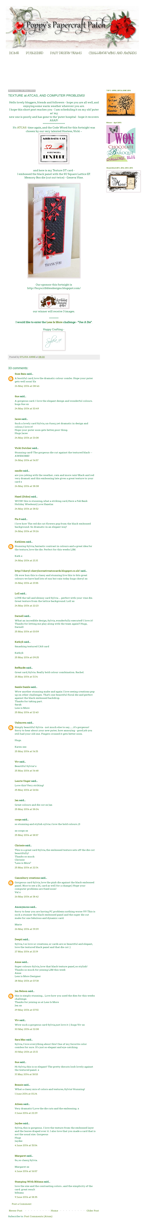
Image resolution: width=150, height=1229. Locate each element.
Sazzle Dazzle (22, 687)
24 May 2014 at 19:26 (27, 531)
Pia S (17, 519)
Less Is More (54, 322)
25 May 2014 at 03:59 (27, 631)
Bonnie (19, 1084)
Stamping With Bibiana (29, 1181)
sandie (18, 470)
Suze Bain (20, 373)
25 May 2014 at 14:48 (27, 770)
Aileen (19, 1104)
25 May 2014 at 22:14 (26, 867)
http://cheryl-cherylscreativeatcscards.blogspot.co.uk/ (47, 570)
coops (18, 819)
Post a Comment (21, 1204)
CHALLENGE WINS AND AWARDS (113, 53)
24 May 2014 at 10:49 (27, 408)
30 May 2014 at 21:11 (26, 1051)
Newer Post (15, 1210)
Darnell (19, 616)
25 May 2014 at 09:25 (27, 657)
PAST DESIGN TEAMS (66, 53)
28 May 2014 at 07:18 (27, 980)
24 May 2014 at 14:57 (26, 460)
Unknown (21, 722)
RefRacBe (20, 667)
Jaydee (18, 1123)
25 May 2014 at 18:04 (27, 809)
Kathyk (19, 642)
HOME (14, 53)
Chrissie (20, 845)
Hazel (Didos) (22, 496)
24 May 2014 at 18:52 (26, 508)
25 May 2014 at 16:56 (26, 790)
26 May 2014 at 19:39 (27, 929)
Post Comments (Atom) (38, 1216)
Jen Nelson (21, 991)
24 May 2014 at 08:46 (27, 386)
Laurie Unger (23, 781)
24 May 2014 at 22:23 (27, 605)
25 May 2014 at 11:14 (26, 676)
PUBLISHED (34, 53)
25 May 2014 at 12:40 (27, 712)
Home (54, 1210)
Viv (17, 761)
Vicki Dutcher (23, 448)
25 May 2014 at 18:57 (26, 835)
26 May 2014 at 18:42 (27, 896)
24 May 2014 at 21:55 (26, 583)
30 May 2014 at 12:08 (27, 1029)
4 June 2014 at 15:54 (26, 1145)
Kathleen (20, 541)
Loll (17, 593)
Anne (18, 962)
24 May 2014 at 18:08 (27, 486)
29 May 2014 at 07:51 (27, 1009)
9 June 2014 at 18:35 (26, 1197)
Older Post (93, 1210)
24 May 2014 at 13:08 (27, 437)
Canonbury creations (27, 878)
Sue (17, 396)
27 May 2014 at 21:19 (26, 951)
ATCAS (22, 127)
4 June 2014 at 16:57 (26, 1171)
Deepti (18, 939)
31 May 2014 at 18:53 (26, 1074)
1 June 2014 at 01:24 (26, 1093)
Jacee (18, 419)
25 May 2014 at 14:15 (26, 751)
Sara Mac (20, 1039)
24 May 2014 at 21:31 (26, 560)
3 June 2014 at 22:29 (26, 1113)
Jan (17, 800)
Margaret (20, 1155)
